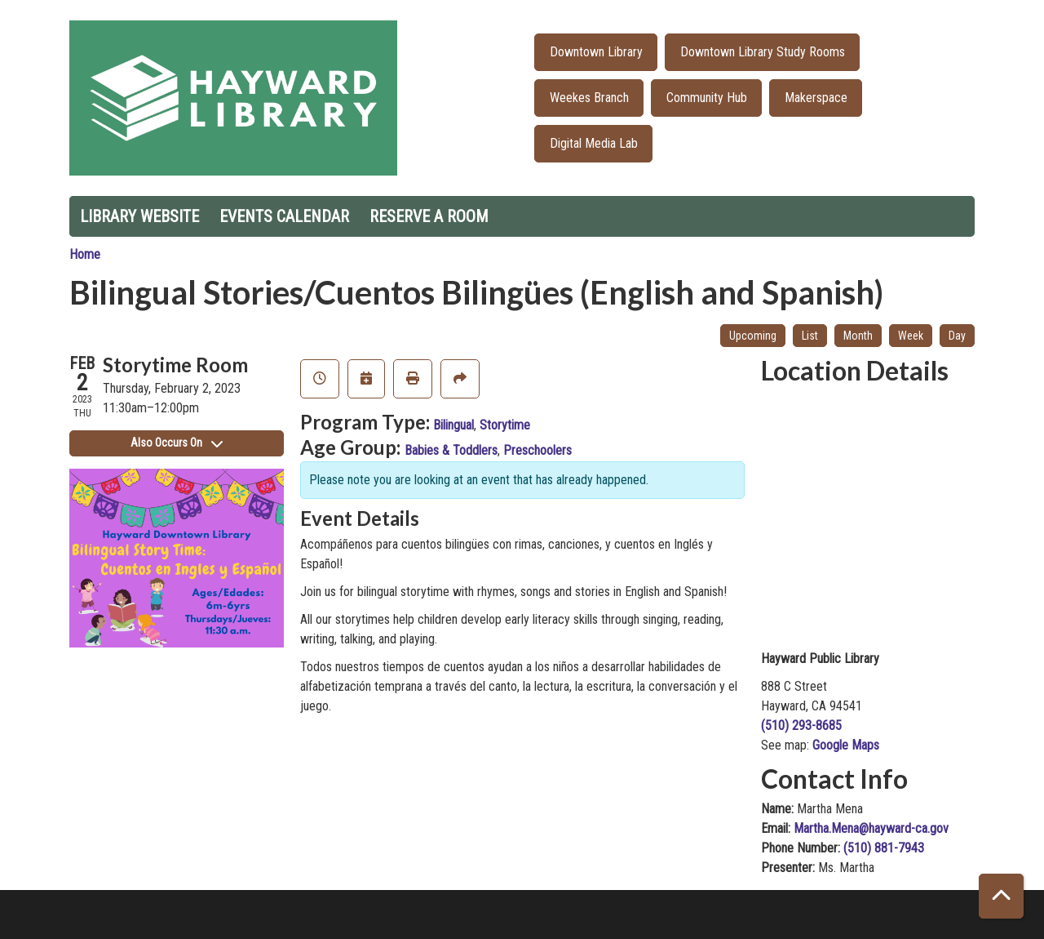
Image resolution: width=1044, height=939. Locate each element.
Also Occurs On (176, 442)
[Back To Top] (1001, 896)
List (810, 335)
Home (84, 254)
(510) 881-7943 (883, 848)
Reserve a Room (429, 216)
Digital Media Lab (594, 143)
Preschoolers (537, 450)
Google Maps (845, 745)
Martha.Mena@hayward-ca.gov (871, 828)
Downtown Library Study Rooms (762, 52)
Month (858, 335)
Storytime (505, 425)
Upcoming (752, 335)
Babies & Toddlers (451, 450)
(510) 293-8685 (801, 725)
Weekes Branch (589, 97)
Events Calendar (284, 216)
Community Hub (706, 97)
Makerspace (816, 97)
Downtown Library (596, 52)
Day (957, 335)
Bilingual (453, 425)
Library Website (139, 216)
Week (910, 335)
